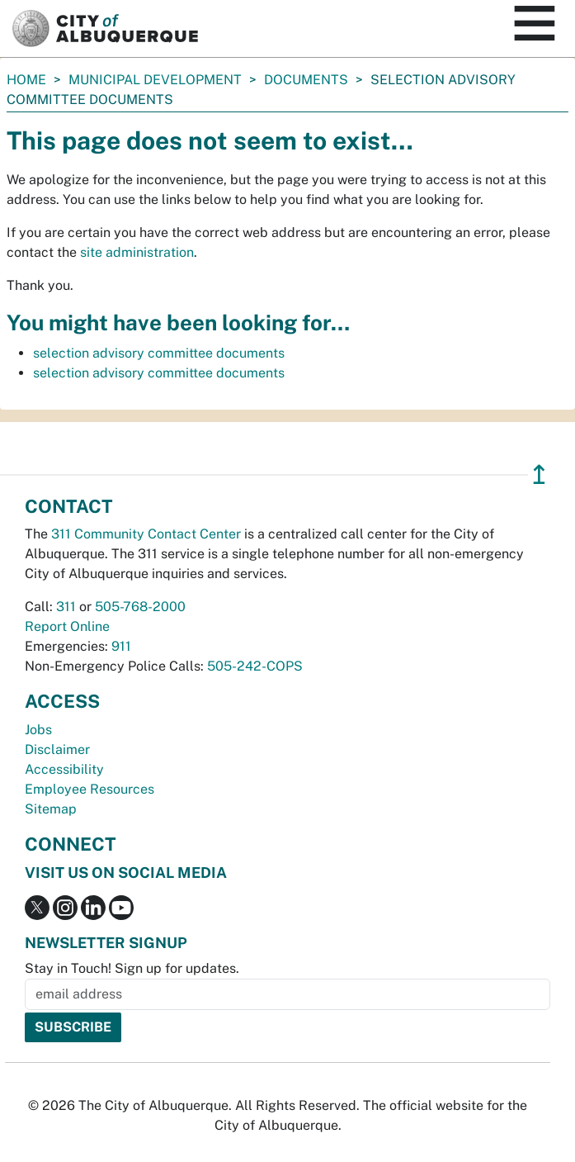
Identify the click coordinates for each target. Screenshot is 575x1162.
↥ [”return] (539, 474)
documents (306, 80)
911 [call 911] (121, 646)
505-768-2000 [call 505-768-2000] (140, 606)
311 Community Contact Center (146, 534)
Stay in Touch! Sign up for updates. (132, 968)
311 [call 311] (66, 606)
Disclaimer (57, 749)
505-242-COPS (255, 666)
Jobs (38, 730)
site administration (137, 252)
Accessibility (64, 769)
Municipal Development (155, 80)
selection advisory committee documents (159, 353)
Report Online (67, 626)
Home (26, 80)
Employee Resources (89, 789)
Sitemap (51, 809)
